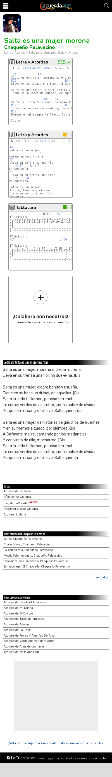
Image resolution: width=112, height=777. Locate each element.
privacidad (64, 758)
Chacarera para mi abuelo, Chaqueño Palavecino (36, 561)
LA (24, 68)
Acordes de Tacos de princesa (24, 619)
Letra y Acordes (32, 62)
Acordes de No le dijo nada (22, 652)
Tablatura (26, 207)
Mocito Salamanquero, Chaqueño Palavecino (33, 555)
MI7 (41, 68)
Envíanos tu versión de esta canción (41, 306)
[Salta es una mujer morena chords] (33, 743)
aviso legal (46, 758)
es (76, 758)
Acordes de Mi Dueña (18, 608)
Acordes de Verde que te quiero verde (29, 641)
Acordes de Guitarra (17, 491)
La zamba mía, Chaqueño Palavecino (28, 550)
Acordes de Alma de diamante (24, 646)
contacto (99, 758)
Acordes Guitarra (15, 514)
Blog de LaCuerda (21, 503)
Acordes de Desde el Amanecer (25, 602)
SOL (15, 99)
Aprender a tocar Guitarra (21, 509)
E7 (36, 141)
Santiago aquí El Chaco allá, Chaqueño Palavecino (37, 566)
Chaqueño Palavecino (29, 47)
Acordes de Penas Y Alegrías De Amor (30, 635)
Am (53, 141)
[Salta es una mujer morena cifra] (81, 743)
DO (35, 68)
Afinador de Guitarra (17, 497)
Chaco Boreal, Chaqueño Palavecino (27, 544)
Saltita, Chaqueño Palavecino (23, 539)
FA (29, 68)
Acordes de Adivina (17, 624)
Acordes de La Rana (17, 630)
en (83, 758)
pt (89, 758)
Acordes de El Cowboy (18, 613)
